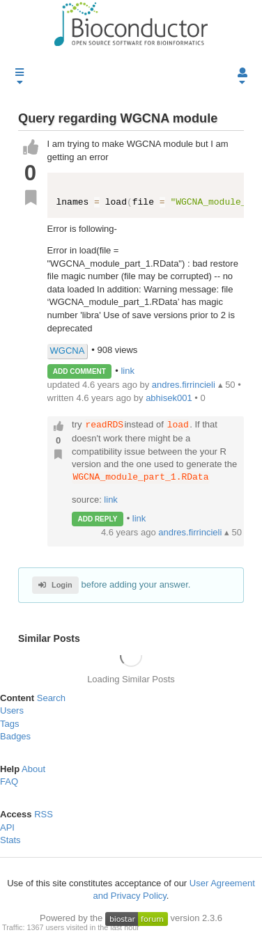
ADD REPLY (97, 519)
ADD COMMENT (79, 371)
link (127, 371)
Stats (10, 840)
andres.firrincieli (191, 532)
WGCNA (67, 350)
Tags (9, 723)
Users (12, 710)
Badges (15, 736)
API (7, 827)
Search (51, 698)
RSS (43, 814)
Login (55, 585)
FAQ (9, 782)
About (33, 769)
